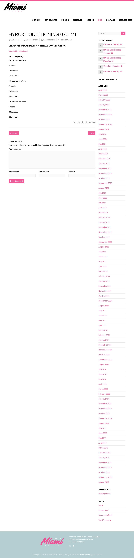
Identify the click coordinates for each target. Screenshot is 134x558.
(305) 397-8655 (125, 20)
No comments (66, 40)
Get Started (51, 20)
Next (92, 133)
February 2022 (104, 276)
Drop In (90, 20)
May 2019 (102, 438)
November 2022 (105, 232)
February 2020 (104, 394)
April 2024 (102, 149)
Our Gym (36, 20)
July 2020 (102, 369)
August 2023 (103, 188)
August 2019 (103, 423)
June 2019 (102, 433)
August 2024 (103, 129)
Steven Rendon (32, 40)
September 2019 (105, 418)
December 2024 (104, 110)
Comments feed (105, 515)
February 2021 (104, 335)
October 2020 (104, 355)
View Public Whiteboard (18, 51)
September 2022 (105, 242)
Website (71, 172)
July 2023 (102, 193)
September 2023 (105, 183)
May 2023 (102, 203)
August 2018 (103, 482)
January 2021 (103, 340)
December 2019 (104, 404)
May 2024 (102, 144)
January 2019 (103, 458)
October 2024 (104, 119)
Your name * (14, 172)
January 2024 (103, 163)
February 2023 (104, 217)
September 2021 (105, 301)
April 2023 (102, 208)
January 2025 (103, 105)
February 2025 (104, 100)
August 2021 (103, 306)
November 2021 (105, 291)
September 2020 (105, 360)
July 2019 (102, 428)
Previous (13, 133)
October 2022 (104, 237)
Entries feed (103, 510)
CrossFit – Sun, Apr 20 (112, 71)
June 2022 (102, 257)
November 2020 (105, 350)
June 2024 (102, 139)
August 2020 (103, 364)
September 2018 (105, 477)
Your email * (44, 172)
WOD (100, 20)
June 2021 (102, 315)
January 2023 (103, 222)
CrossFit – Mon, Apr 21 (113, 66)
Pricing (65, 20)
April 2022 (102, 266)
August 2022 (103, 247)
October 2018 (104, 472)
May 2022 (102, 262)
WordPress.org (104, 520)
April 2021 (102, 325)
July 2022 (102, 252)
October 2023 (104, 178)
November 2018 (105, 467)
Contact (110, 20)
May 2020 (102, 379)
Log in (100, 505)
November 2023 (105, 173)
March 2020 (103, 389)
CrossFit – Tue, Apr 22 (112, 44)
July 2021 (102, 310)
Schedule (77, 20)
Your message (15, 149)
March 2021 (103, 330)
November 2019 (105, 409)
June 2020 (102, 374)
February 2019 (104, 453)
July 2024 (102, 134)
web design (85, 554)
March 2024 (103, 154)
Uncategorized (49, 40)
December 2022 (104, 227)
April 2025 (102, 90)
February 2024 (104, 159)
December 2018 (104, 462)
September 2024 (105, 124)
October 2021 (104, 296)
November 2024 (105, 115)
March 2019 (103, 448)
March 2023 (103, 212)
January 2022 (103, 281)
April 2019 (102, 443)
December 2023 (104, 168)
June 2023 (102, 198)
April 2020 (102, 384)
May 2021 (102, 320)
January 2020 (103, 399)
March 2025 (103, 95)
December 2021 (104, 286)
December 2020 (104, 345)
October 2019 (104, 413)
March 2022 (103, 271)
